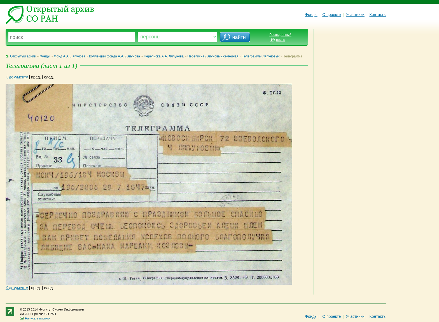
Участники (355, 14)
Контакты (378, 14)
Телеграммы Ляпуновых (261, 56)
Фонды (311, 14)
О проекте (331, 14)
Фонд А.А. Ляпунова (69, 56)
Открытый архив (21, 56)
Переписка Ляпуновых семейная (212, 56)
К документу (17, 77)
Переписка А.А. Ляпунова (163, 56)
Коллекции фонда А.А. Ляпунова (114, 56)
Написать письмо (35, 318)
